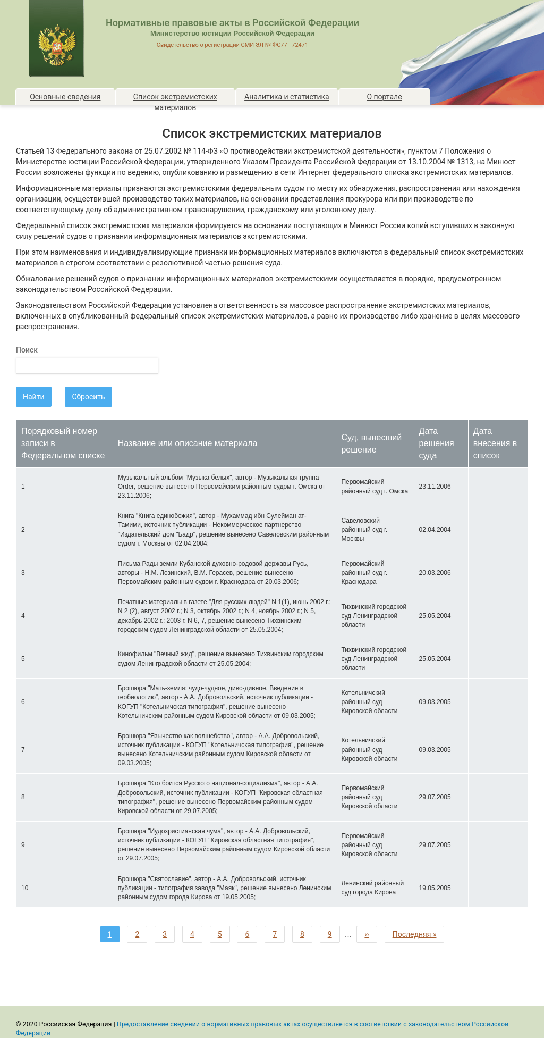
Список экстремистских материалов (175, 99)
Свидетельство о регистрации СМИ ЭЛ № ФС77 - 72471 (232, 44)
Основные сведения (65, 97)
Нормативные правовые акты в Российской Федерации (232, 22)
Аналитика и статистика (286, 97)
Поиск (27, 350)
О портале (384, 97)
